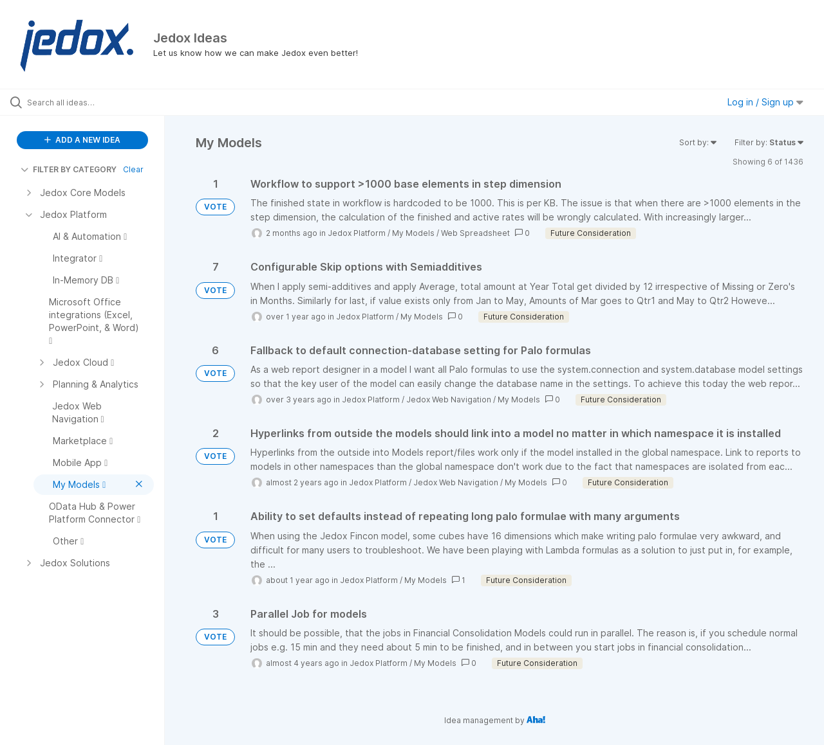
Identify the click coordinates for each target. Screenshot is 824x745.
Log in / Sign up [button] (765, 101)
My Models (413, 233)
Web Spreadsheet (475, 233)
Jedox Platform (357, 233)
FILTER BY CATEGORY (69, 169)
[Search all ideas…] (98, 102)
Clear (133, 169)
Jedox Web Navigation (448, 399)
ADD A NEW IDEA (82, 140)
